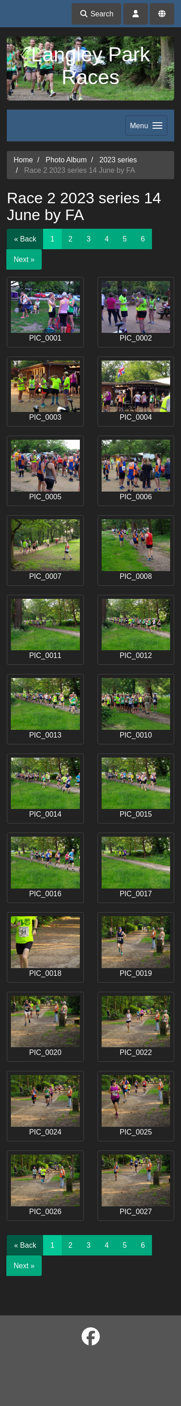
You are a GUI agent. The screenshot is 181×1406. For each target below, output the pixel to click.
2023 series (118, 160)
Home (23, 160)
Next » (24, 259)
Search (96, 14)
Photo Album (66, 160)
